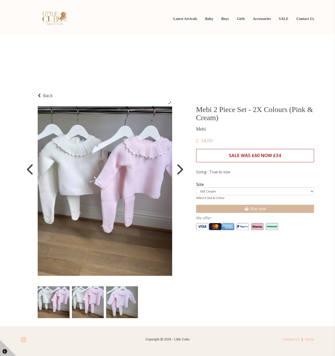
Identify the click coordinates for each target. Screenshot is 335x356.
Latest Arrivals (185, 19)
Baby (209, 19)
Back (45, 95)
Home (309, 339)
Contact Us (305, 19)
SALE (283, 19)
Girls (241, 19)
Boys (225, 19)
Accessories (262, 19)
